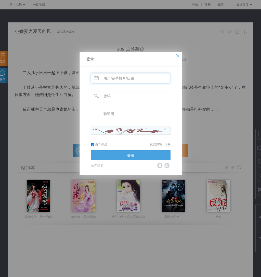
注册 (167, 144)
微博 (166, 165)
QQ (159, 165)
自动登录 (99, 144)
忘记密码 (156, 144)
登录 (90, 59)
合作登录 (97, 165)
